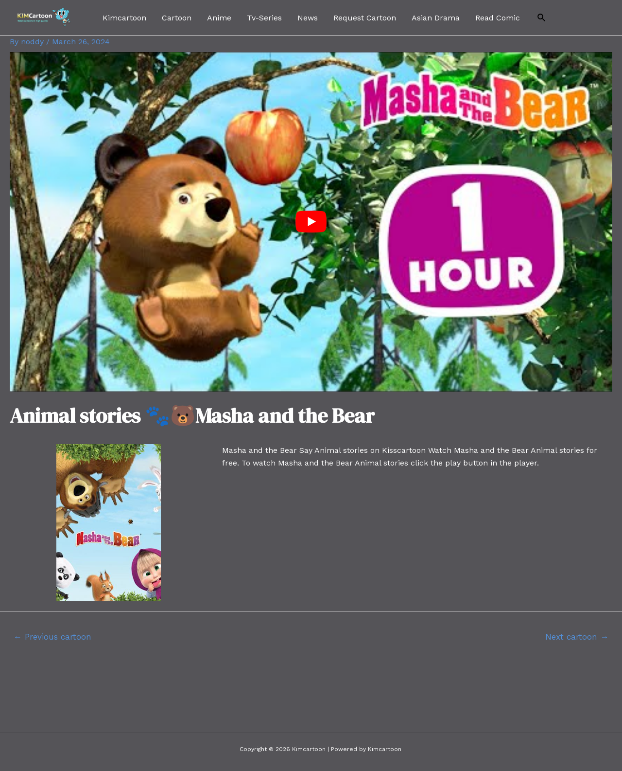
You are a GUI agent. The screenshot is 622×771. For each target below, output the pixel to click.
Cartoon (176, 17)
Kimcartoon (124, 17)
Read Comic (497, 17)
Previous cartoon (52, 637)
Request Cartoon (364, 17)
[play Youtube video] (311, 221)
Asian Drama (436, 17)
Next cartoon (576, 637)
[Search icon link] (541, 18)
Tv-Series (264, 17)
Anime (219, 17)
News (307, 17)
